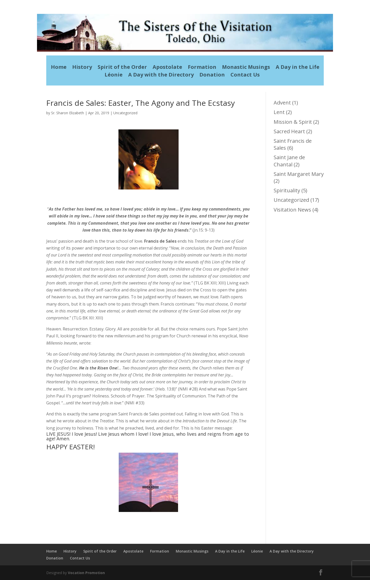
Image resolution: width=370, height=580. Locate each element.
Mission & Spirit (293, 121)
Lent (279, 112)
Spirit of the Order (122, 67)
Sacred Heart (289, 131)
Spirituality (287, 190)
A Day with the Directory (161, 75)
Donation (212, 75)
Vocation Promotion (86, 572)
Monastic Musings (246, 67)
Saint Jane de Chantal (289, 161)
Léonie (114, 75)
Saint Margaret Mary (299, 173)
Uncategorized (125, 112)
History (82, 67)
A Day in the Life (297, 67)
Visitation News (292, 209)
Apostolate (167, 67)
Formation (202, 67)
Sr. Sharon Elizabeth (67, 112)
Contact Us (245, 75)
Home (59, 67)
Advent (282, 102)
